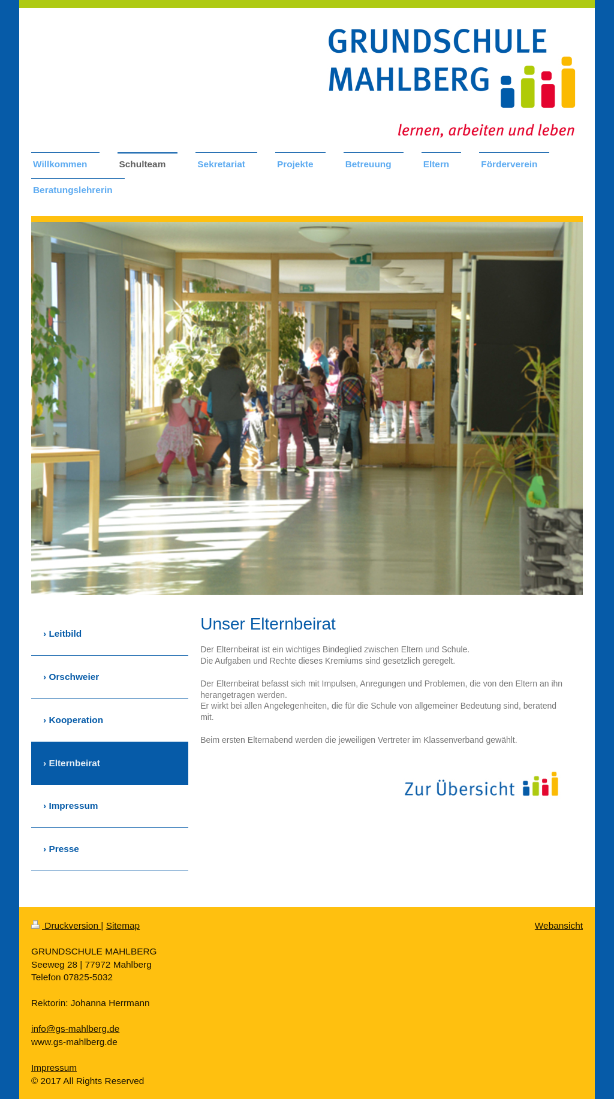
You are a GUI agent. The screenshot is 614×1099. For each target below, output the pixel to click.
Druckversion (66, 925)
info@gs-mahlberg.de (75, 1028)
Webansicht (559, 925)
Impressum (54, 1067)
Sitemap (123, 925)
